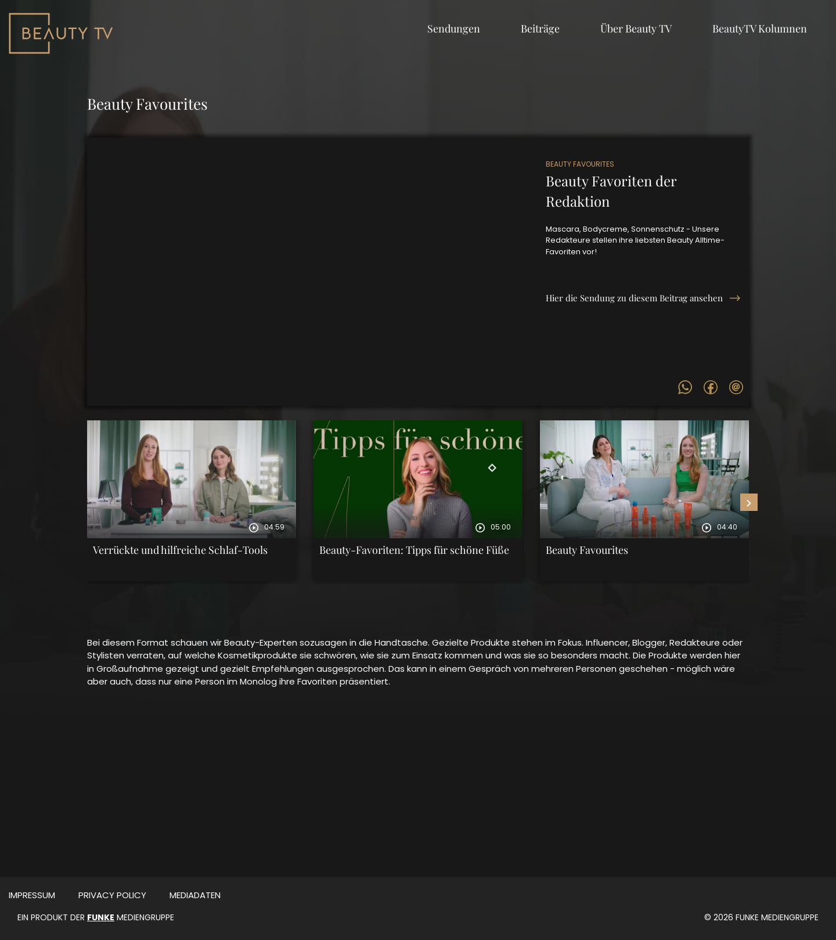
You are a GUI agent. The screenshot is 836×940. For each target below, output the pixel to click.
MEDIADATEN (195, 895)
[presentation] (749, 502)
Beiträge (540, 28)
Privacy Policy (112, 895)
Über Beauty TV (636, 28)
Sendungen (453, 28)
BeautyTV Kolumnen (759, 28)
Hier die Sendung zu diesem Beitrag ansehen (634, 298)
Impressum (32, 895)
